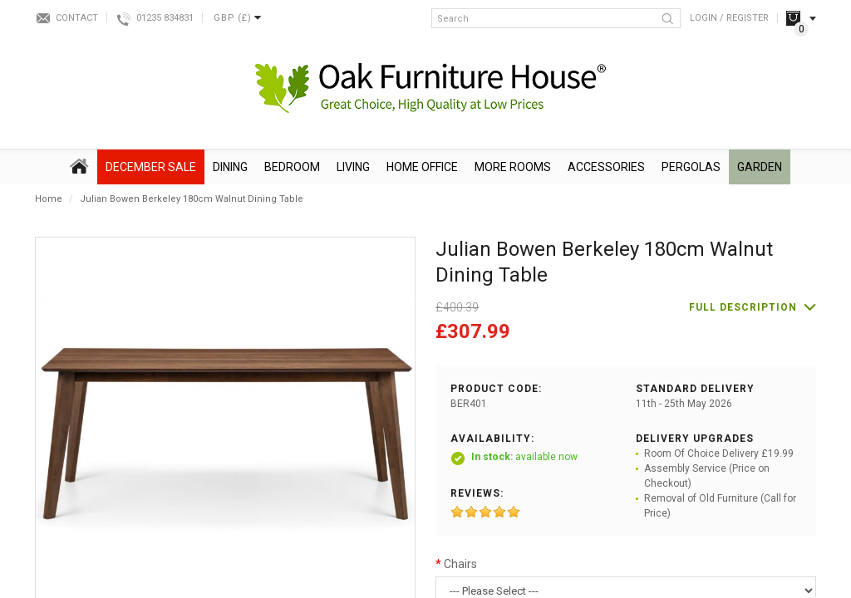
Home (48, 199)
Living (353, 167)
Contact (77, 17)
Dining (230, 167)
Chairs (460, 564)
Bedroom (292, 167)
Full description (743, 307)
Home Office (422, 167)
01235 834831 (165, 17)
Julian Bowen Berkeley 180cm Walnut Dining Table (191, 199)
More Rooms (513, 167)
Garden (759, 167)
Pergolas (691, 167)
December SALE (151, 167)
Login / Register (729, 17)
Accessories (606, 167)
